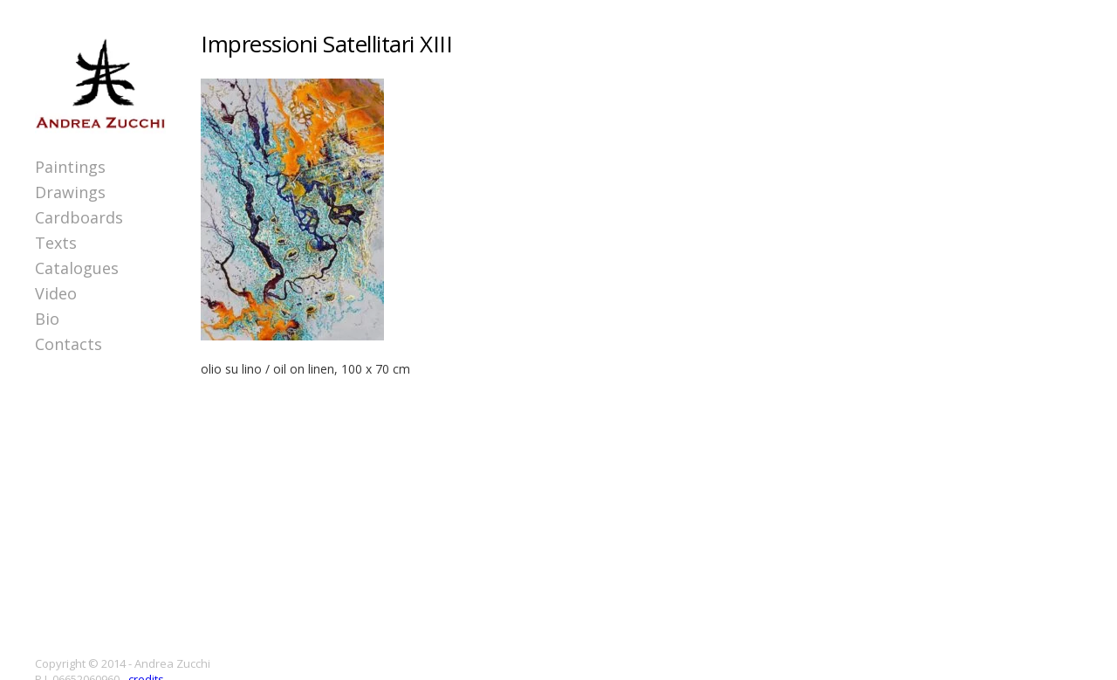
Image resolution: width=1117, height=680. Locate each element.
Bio (47, 318)
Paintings (70, 166)
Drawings (70, 192)
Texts (56, 242)
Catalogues (77, 268)
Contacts (68, 343)
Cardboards (79, 217)
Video (56, 293)
